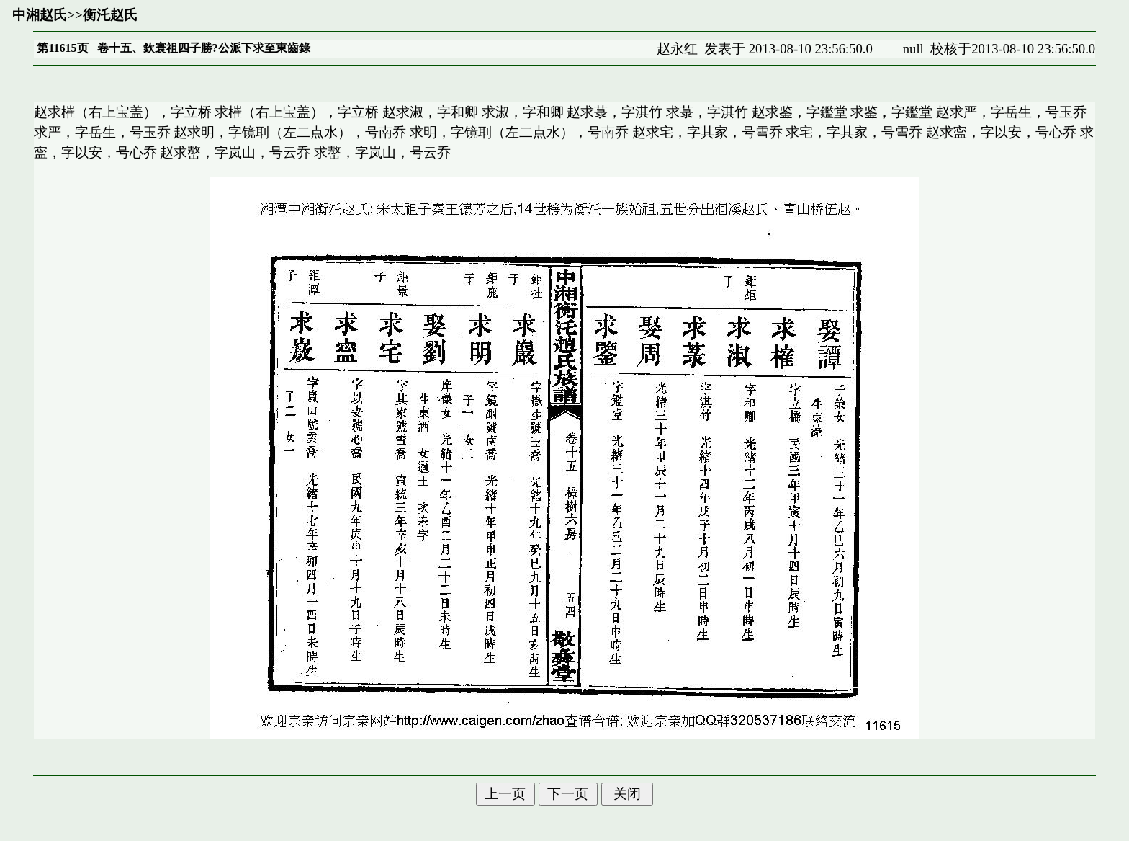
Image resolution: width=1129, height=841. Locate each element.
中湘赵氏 (39, 14)
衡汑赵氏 (110, 14)
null (913, 48)
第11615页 (62, 48)
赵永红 (677, 48)
